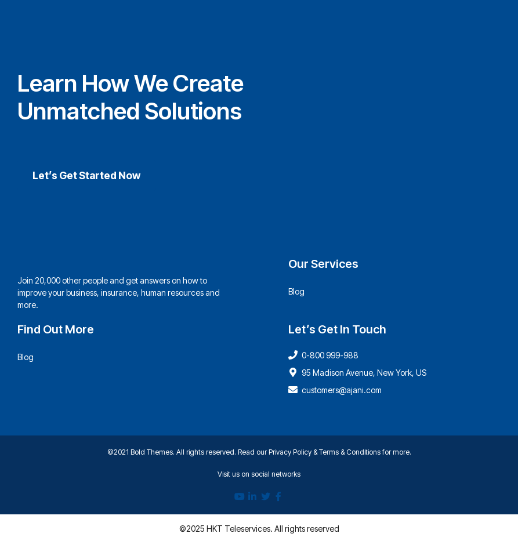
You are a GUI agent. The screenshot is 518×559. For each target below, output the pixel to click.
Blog (296, 291)
